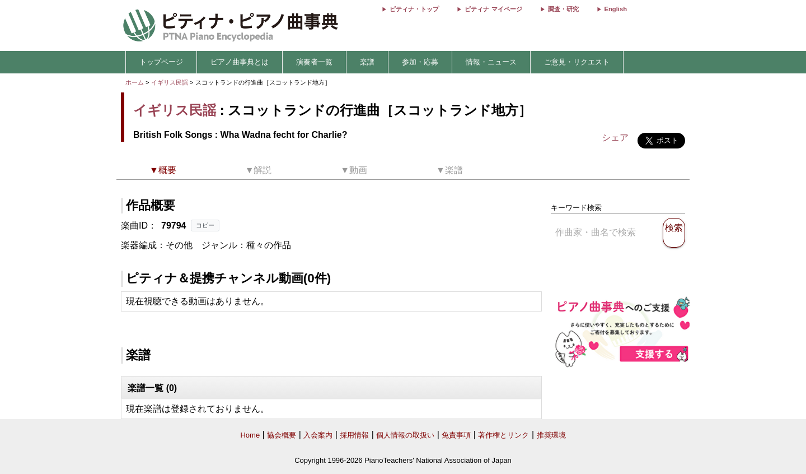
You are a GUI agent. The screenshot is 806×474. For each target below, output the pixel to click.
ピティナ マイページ (493, 9)
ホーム (134, 82)
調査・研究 (563, 9)
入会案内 (317, 435)
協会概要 (281, 435)
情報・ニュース (491, 62)
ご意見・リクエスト (577, 62)
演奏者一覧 (314, 62)
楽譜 (367, 62)
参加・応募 (420, 62)
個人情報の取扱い (405, 435)
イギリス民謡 (169, 82)
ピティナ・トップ (414, 9)
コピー (205, 225)
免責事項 (456, 435)
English (615, 9)
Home (250, 435)
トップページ (161, 62)
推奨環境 (551, 435)
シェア (615, 137)
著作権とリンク (503, 435)
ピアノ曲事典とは (239, 62)
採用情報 (354, 435)
